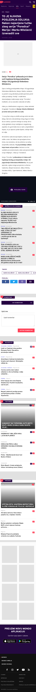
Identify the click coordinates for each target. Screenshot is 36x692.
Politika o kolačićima (7, 681)
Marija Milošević (23, 273)
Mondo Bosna (7, 664)
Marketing (22, 674)
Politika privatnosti (7, 685)
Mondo (4, 657)
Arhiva (21, 681)
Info (3, 12)
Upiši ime (4, 312)
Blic (7, 72)
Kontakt (21, 678)
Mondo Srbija (7, 661)
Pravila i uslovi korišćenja (27, 685)
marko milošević (8, 273)
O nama (3, 674)
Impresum (4, 678)
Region (7, 12)
